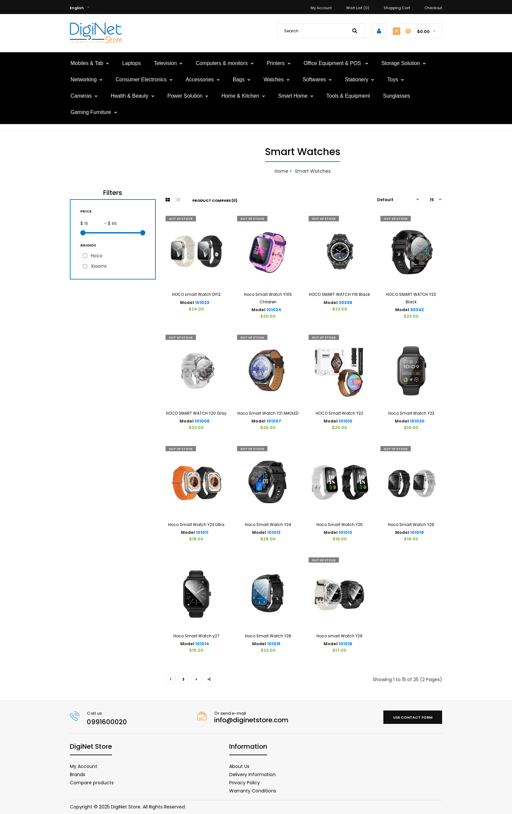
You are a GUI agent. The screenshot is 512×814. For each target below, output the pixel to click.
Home (281, 171)
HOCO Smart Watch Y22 (339, 413)
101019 (417, 532)
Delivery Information (252, 774)
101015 (273, 643)
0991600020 (107, 721)
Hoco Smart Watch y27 (196, 636)
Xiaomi (98, 266)
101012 (273, 532)
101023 (202, 302)
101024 (273, 309)
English (77, 7)
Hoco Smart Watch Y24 (268, 524)
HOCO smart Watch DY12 (196, 294)
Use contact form (412, 717)
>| (209, 679)
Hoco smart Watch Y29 (339, 636)
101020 (417, 421)
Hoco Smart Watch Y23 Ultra (196, 524)
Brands (77, 774)
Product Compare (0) (214, 200)
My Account (321, 7)
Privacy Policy (244, 782)
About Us (239, 766)
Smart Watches (313, 171)
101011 (202, 532)
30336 (345, 302)
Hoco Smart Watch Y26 (411, 524)
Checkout (433, 7)
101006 (202, 421)
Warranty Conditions (252, 791)
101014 (202, 643)
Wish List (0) (357, 7)
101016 (345, 643)
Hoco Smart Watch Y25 (339, 524)
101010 (345, 421)
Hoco (97, 255)
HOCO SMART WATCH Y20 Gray (196, 413)
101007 (273, 421)
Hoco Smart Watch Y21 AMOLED (267, 413)
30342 (417, 309)
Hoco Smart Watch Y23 (411, 413)
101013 (345, 532)
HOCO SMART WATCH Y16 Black (339, 294)
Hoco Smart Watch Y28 (268, 636)
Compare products (92, 782)
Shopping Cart (397, 7)
